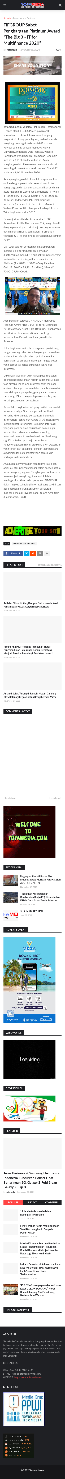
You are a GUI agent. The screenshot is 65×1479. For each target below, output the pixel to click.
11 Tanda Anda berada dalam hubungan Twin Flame (35, 1213)
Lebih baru (10, 798)
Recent (32, 1202)
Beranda (7, 18)
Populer (13, 1202)
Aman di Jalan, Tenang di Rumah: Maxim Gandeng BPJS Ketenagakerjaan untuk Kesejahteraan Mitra (29, 695)
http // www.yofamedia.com (28, 1377)
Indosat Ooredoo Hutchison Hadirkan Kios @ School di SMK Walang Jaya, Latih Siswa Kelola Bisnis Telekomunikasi (40, 1269)
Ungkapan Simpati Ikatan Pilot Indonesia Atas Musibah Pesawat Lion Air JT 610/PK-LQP (40, 879)
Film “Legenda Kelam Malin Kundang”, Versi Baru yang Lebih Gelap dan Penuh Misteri (40, 1229)
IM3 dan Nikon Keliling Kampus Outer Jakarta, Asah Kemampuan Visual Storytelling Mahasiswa (30, 605)
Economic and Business (24, 18)
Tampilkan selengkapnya (50, 564)
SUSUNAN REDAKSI (31, 911)
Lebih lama (54, 798)
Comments (51, 1202)
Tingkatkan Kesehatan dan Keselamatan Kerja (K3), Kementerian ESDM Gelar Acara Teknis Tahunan (40, 897)
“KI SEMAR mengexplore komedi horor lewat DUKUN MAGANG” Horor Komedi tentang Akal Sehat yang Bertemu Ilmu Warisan (41, 1290)
